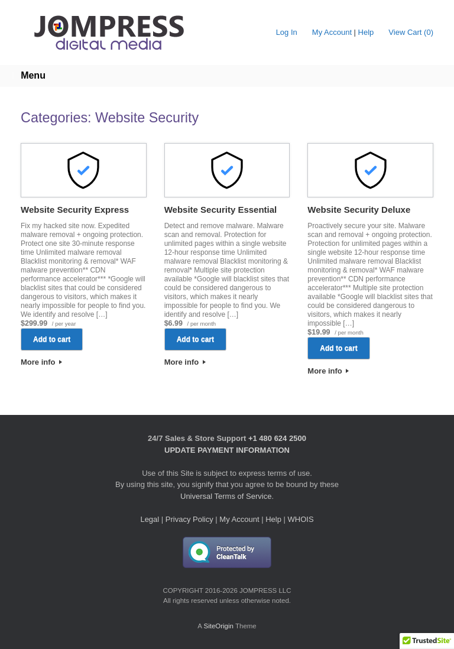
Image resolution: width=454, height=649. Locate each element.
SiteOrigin (218, 625)
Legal (149, 519)
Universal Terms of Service (225, 496)
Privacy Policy (189, 519)
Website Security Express (75, 210)
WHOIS (301, 519)
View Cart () (410, 32)
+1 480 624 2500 (277, 438)
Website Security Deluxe (358, 210)
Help (366, 32)
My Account (332, 32)
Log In (286, 32)
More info (41, 362)
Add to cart (51, 339)
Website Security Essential (220, 210)
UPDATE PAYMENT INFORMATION (227, 450)
